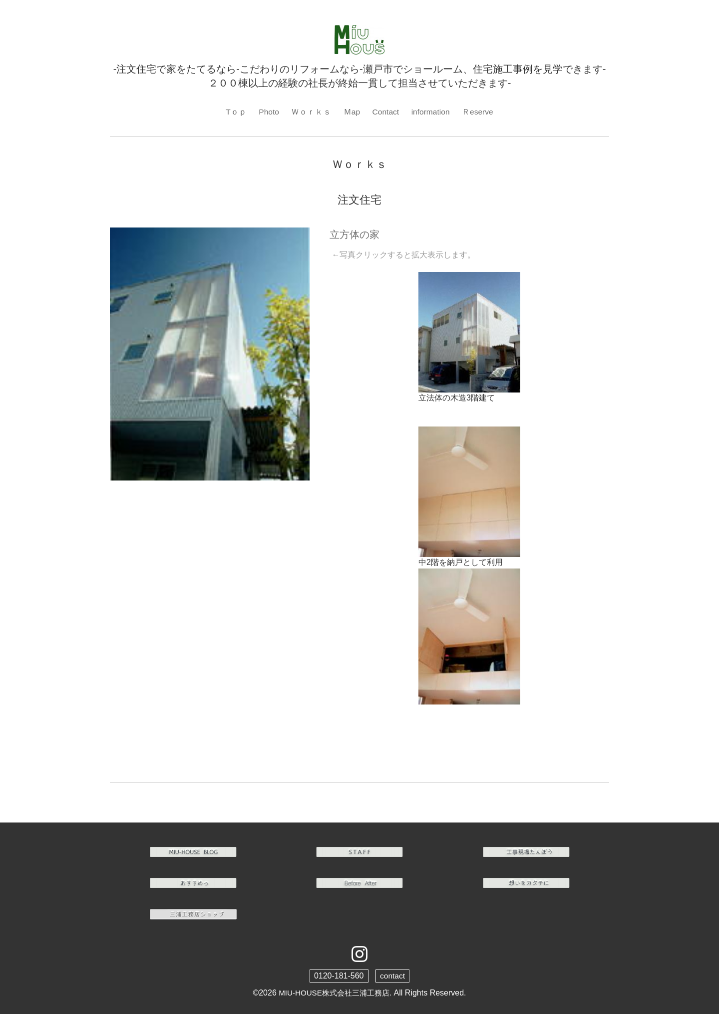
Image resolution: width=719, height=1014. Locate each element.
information (431, 112)
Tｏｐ (234, 112)
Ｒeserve (479, 112)
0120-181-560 (338, 976)
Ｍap (351, 112)
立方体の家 (354, 235)
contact (392, 976)
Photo (267, 112)
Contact (385, 112)
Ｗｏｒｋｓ (310, 112)
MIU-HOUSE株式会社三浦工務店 (334, 993)
